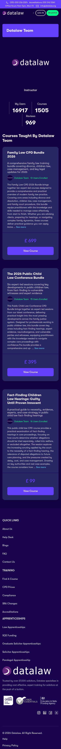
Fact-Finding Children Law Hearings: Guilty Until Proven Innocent (24, 399)
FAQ (4, 553)
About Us (7, 528)
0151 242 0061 (49, 2)
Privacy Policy (10, 745)
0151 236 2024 (21, 2)
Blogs (5, 545)
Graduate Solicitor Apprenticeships (21, 643)
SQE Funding (9, 635)
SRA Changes (9, 603)
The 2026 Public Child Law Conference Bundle (25, 276)
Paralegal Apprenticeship (16, 660)
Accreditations (10, 611)
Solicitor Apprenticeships (15, 651)
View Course (30, 250)
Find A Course (10, 578)
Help (4, 738)
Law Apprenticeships (13, 627)
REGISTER (52, 13)
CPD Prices (8, 587)
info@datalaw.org (48, 6)
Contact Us (8, 561)
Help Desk (8, 537)
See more (21, 227)
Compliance (9, 595)
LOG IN (40, 13)
